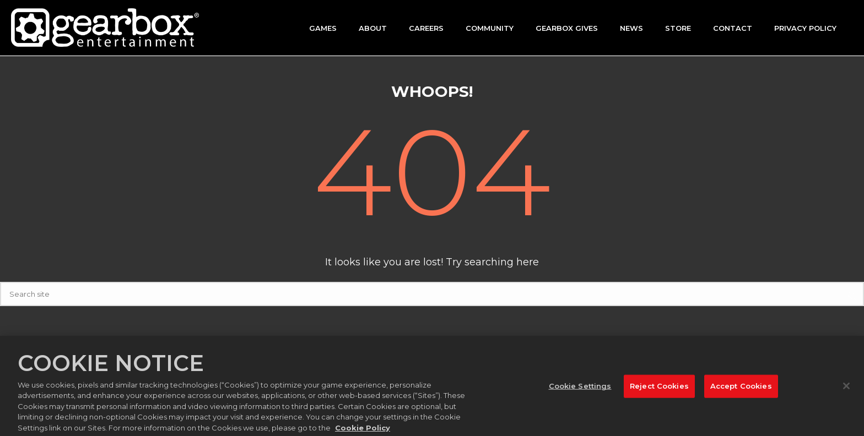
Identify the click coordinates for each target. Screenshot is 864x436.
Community (490, 28)
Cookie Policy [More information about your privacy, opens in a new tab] (362, 430)
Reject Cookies (659, 388)
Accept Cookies (741, 388)
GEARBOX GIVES (567, 28)
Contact (732, 28)
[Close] (846, 389)
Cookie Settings (580, 388)
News (631, 28)
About (373, 28)
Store (678, 28)
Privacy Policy (805, 28)
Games (323, 28)
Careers (426, 28)
